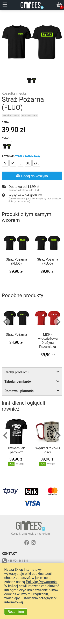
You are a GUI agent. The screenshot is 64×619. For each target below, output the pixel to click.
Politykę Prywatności (42, 582)
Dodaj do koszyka (32, 176)
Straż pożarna (11, 115)
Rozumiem (16, 611)
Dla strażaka (29, 115)
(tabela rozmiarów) (27, 156)
